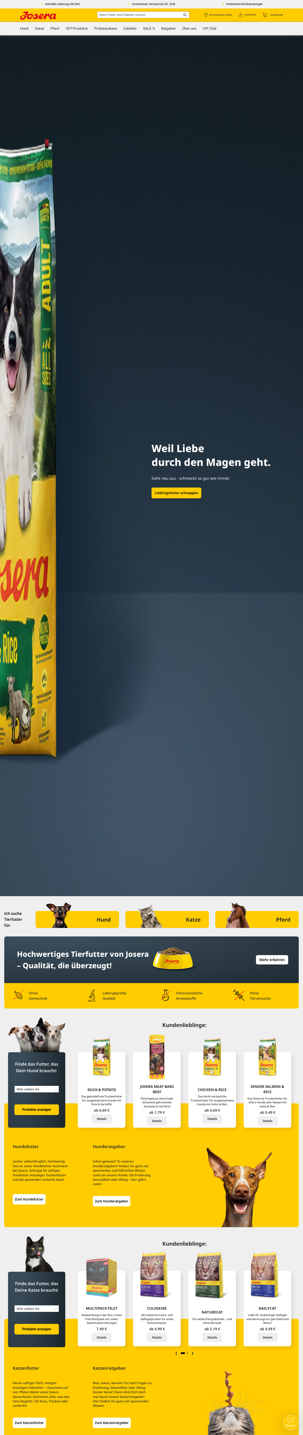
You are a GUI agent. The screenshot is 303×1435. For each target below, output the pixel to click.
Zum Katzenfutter (29, 1422)
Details (102, 1119)
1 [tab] (183, 1353)
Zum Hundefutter (29, 1199)
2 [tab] (187, 1353)
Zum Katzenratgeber (112, 1422)
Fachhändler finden (220, 15)
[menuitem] (24, 29)
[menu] (151, 28)
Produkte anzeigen (36, 1110)
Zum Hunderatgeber (111, 1201)
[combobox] (143, 14)
